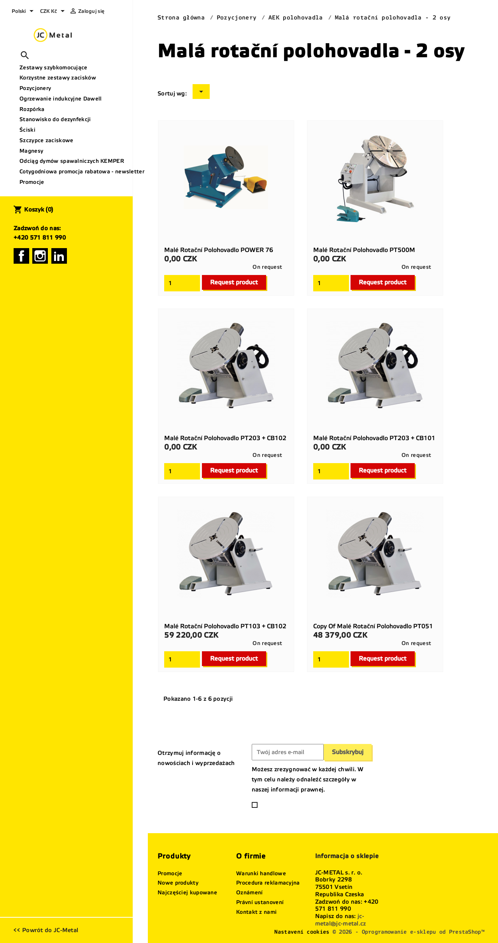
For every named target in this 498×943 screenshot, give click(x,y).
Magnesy (31, 151)
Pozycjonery (35, 88)
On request (267, 267)
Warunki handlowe (261, 873)
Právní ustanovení (260, 902)
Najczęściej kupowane (187, 892)
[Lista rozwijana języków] (24, 11)
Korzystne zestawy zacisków (57, 78)
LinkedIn (59, 256)
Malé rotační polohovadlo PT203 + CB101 (374, 438)
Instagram (40, 256)
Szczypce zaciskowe (46, 140)
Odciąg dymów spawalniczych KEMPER (71, 161)
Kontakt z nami (256, 912)
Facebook (21, 256)
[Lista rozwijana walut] (53, 11)
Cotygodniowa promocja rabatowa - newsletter (73, 171)
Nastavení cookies (301, 932)
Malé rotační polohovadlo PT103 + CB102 (225, 626)
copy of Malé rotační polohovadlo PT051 (373, 626)
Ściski (27, 130)
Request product (234, 282)
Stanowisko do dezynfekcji (55, 119)
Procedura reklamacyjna (268, 883)
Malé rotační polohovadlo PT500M (364, 250)
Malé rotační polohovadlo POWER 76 (218, 250)
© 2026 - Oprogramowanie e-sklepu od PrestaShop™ (408, 932)
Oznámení (249, 892)
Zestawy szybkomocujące (53, 68)
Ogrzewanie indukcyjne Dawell (60, 99)
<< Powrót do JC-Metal (45, 930)
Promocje (31, 182)
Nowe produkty (178, 883)
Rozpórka (31, 109)
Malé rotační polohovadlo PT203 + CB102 (225, 438)
